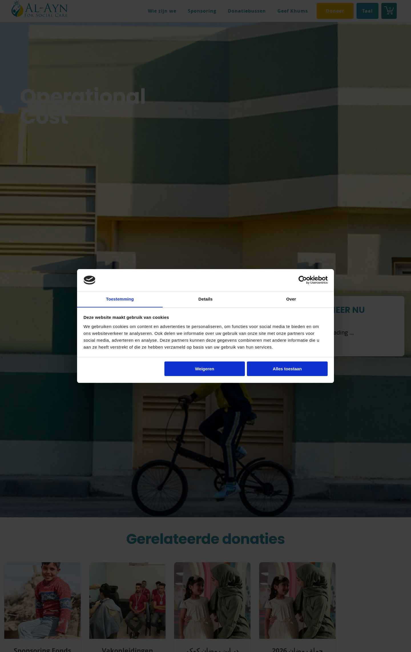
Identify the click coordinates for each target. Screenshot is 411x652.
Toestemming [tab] (120, 298)
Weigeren (204, 369)
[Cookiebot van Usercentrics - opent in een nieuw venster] (303, 280)
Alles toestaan (287, 369)
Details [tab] (205, 298)
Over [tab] (291, 298)
